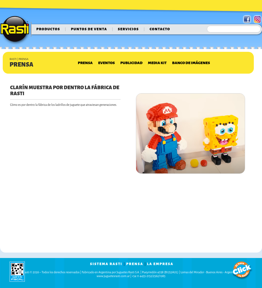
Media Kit (157, 63)
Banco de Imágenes (191, 63)
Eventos (106, 63)
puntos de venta (89, 29)
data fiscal (17, 271)
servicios (128, 29)
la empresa (160, 264)
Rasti (16, 30)
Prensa (85, 63)
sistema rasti (106, 264)
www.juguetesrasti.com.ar (113, 276)
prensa (134, 264)
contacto (160, 29)
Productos (48, 29)
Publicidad (131, 63)
